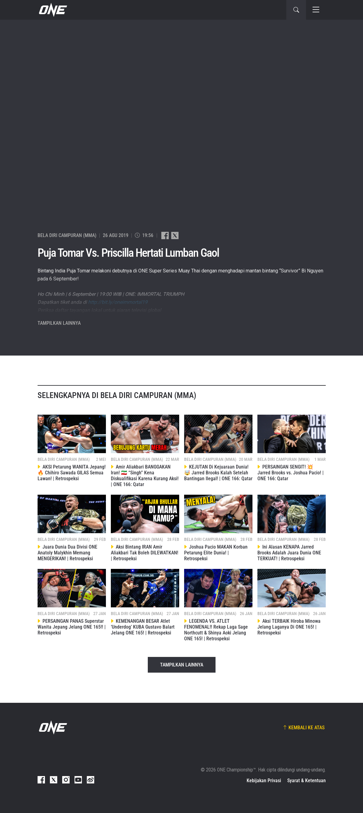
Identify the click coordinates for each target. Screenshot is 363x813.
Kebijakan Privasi (264, 780)
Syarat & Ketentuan (306, 780)
